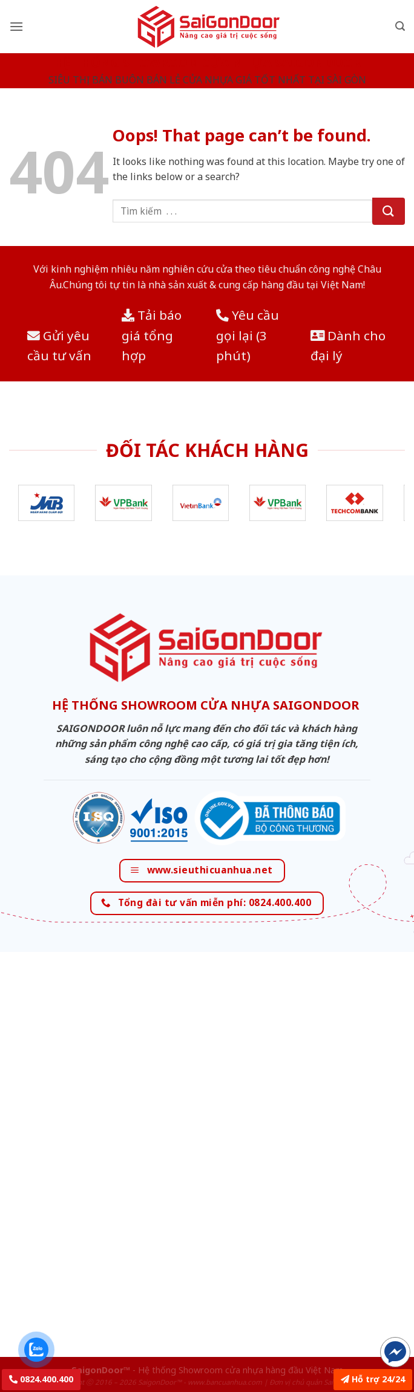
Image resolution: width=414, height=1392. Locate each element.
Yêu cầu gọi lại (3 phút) (247, 335)
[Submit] (388, 211)
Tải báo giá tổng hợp (152, 335)
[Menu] (16, 26)
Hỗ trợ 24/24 (373, 1379)
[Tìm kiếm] (400, 26)
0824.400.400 (41, 1379)
